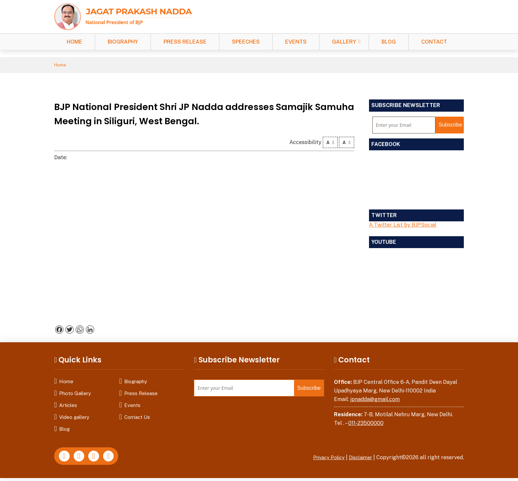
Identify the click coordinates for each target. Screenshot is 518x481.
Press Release (185, 42)
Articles (68, 406)
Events (296, 42)
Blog (389, 42)
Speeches (246, 42)
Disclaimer (359, 458)
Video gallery (74, 418)
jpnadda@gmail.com (375, 400)
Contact (434, 42)
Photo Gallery (75, 394)
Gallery (344, 42)
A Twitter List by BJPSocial (402, 226)
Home (74, 42)
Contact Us (137, 418)
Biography (123, 42)
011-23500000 (366, 424)
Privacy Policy (323, 458)
